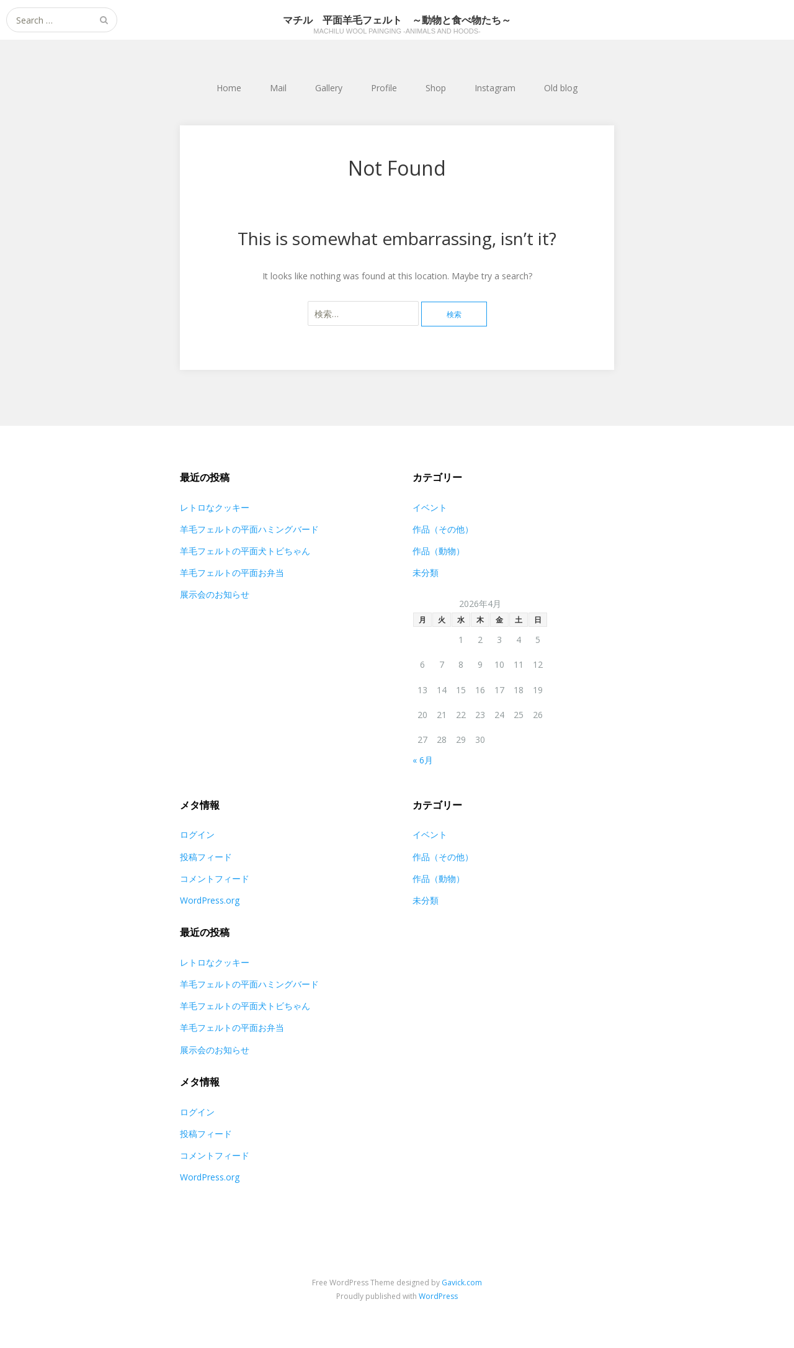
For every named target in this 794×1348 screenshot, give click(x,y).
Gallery (328, 88)
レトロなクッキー (214, 507)
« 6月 (423, 760)
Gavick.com (462, 1282)
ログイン (197, 834)
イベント (430, 507)
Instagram (495, 88)
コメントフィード (214, 878)
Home (228, 88)
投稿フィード (206, 857)
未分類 (426, 572)
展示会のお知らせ (214, 594)
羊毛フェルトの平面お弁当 (232, 572)
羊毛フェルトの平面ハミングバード (249, 529)
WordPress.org (209, 900)
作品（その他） (443, 529)
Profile (384, 88)
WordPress (438, 1296)
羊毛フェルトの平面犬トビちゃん (245, 551)
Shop (436, 88)
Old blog (561, 88)
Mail (278, 88)
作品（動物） (439, 551)
